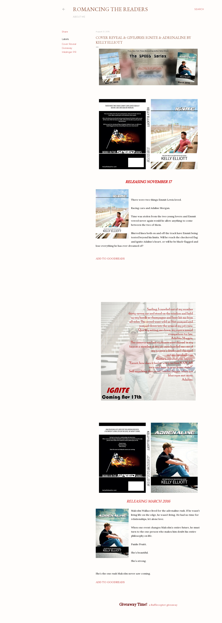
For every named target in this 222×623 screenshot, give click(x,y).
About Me (79, 16)
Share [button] (65, 31)
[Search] (199, 9)
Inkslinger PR (69, 52)
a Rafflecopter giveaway (163, 604)
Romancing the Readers (110, 9)
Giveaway (67, 48)
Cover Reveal (69, 44)
